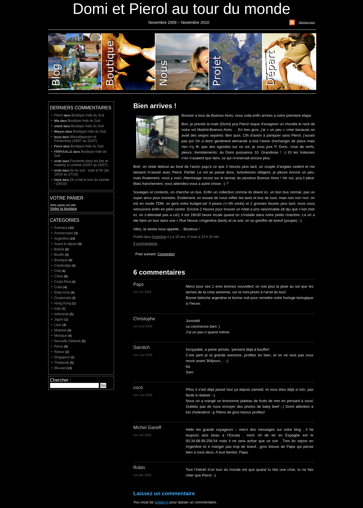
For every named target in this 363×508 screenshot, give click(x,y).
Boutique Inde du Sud (87, 115)
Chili (57, 271)
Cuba (58, 287)
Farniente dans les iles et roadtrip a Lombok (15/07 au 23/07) (81, 163)
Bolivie (59, 249)
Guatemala (62, 298)
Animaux (60, 228)
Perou (58, 346)
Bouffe (59, 255)
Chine (58, 276)
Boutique (128, 61)
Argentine (159, 237)
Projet (236, 61)
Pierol (58, 115)
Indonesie (61, 314)
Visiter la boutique (63, 209)
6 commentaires (145, 244)
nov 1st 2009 (142, 292)
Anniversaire (63, 233)
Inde (57, 309)
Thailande (61, 363)
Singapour (62, 357)
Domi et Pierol (182, 61)
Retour (59, 352)
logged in (161, 502)
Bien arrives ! (154, 106)
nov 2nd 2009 (142, 326)
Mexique (60, 336)
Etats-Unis (62, 292)
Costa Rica (62, 282)
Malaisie (60, 330)
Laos (58, 325)
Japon (59, 319)
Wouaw (60, 368)
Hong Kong (62, 303)
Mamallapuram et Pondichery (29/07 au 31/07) (75, 139)
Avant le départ (65, 244)
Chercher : (60, 380)
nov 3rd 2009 (142, 435)
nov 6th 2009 (142, 475)
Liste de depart (289, 61)
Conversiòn (166, 254)
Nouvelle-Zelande (67, 341)
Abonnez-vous (306, 22)
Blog (75, 61)
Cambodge (62, 265)
